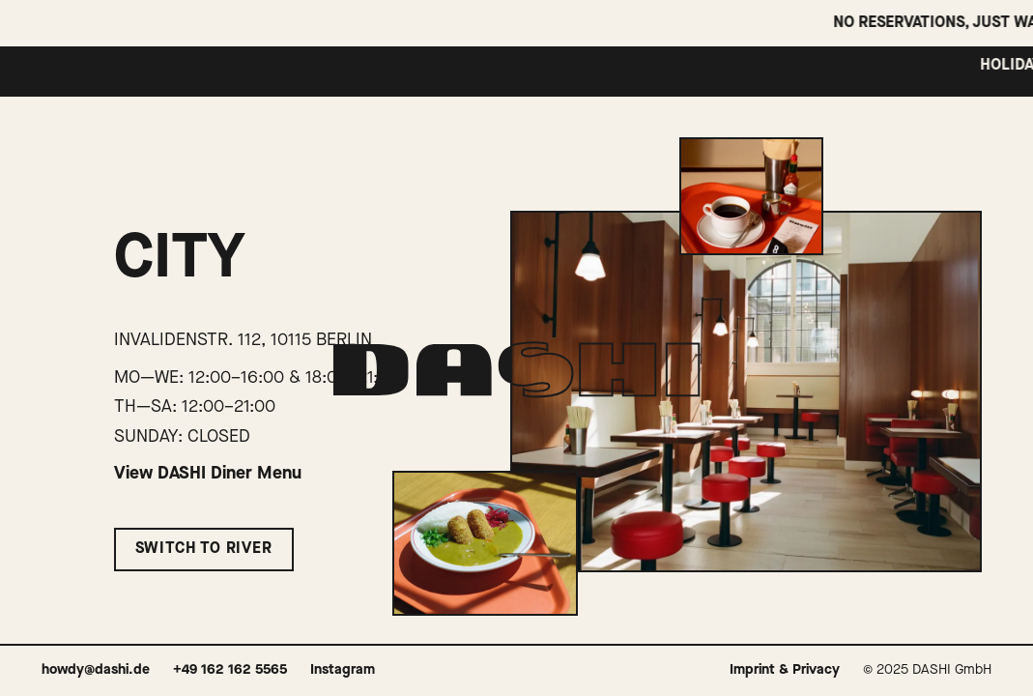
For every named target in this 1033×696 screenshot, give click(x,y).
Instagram (342, 670)
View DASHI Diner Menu (207, 473)
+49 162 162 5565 (230, 670)
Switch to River (204, 549)
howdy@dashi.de (96, 670)
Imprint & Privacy (785, 670)
